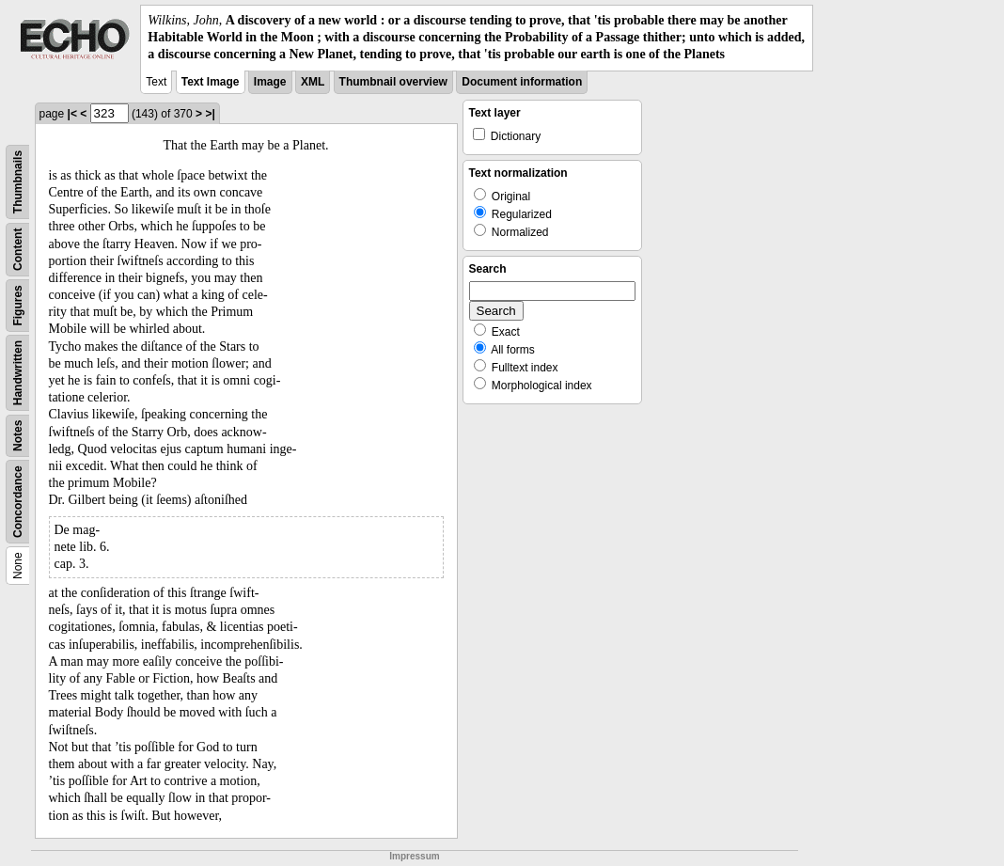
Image (270, 81)
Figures (17, 305)
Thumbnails (17, 181)
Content (17, 249)
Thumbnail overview (393, 81)
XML (312, 81)
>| (209, 113)
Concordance (17, 501)
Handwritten (17, 371)
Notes (17, 434)
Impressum (414, 856)
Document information (522, 81)
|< (72, 113)
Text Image (210, 81)
